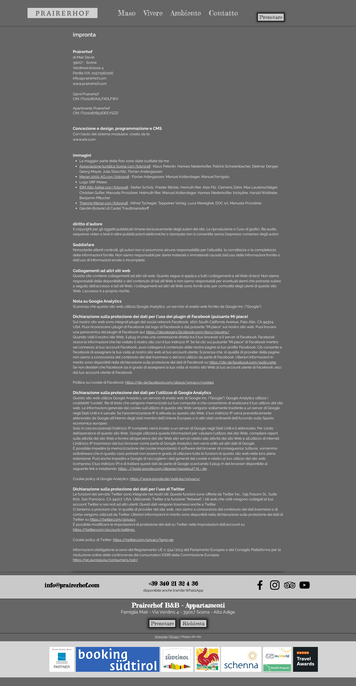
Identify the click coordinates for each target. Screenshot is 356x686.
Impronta (161, 636)
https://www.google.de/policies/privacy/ (165, 479)
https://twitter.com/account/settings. (104, 529)
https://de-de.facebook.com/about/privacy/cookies (169, 382)
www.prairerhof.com (90, 84)
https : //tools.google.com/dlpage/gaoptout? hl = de (162, 469)
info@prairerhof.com (89, 78)
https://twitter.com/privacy (113, 519)
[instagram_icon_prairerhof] (274, 585)
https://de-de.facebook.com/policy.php (242, 362)
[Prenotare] (270, 17)
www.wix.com (84, 139)
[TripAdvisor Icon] (289, 585)
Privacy (174, 636)
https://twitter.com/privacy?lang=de (143, 540)
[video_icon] (304, 585)
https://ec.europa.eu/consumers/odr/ (105, 560)
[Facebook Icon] (260, 585)
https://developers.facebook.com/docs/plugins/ (187, 332)
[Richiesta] (193, 623)
